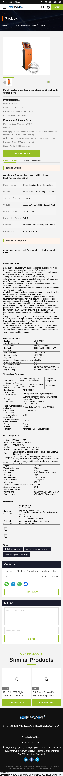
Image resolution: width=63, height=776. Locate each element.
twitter (37, 759)
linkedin (26, 759)
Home (4, 25)
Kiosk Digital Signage (28, 25)
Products (13, 25)
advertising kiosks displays (16, 554)
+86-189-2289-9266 (51, 2)
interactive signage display (37, 549)
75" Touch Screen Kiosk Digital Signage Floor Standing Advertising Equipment (45, 694)
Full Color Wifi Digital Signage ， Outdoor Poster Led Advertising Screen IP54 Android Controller (14, 694)
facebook (31, 759)
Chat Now (31, 592)
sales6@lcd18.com (12, 2)
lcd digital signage (13, 549)
